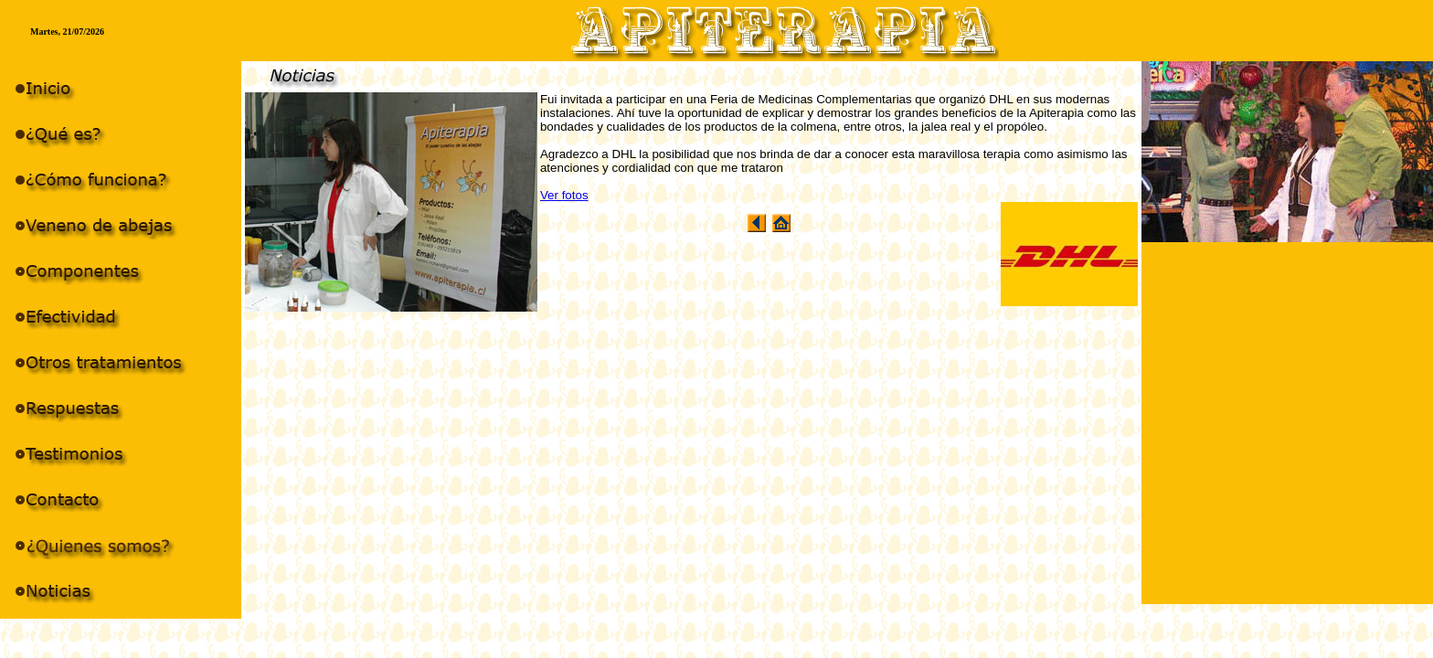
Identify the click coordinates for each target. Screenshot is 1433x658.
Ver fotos (564, 195)
